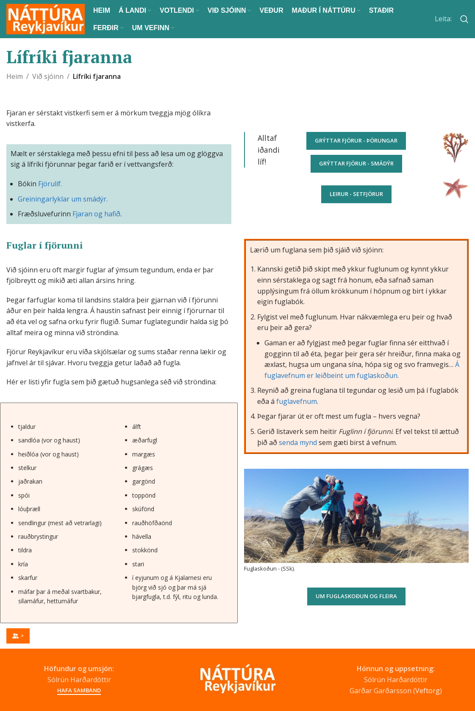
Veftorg (427, 690)
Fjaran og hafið (96, 213)
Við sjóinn (48, 76)
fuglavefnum (296, 401)
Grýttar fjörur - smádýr (356, 163)
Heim (14, 76)
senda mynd (298, 442)
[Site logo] (45, 18)
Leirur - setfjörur (356, 194)
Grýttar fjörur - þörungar (356, 140)
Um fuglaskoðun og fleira (356, 596)
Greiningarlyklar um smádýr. (63, 199)
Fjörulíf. (50, 183)
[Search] (464, 19)
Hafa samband (79, 690)
